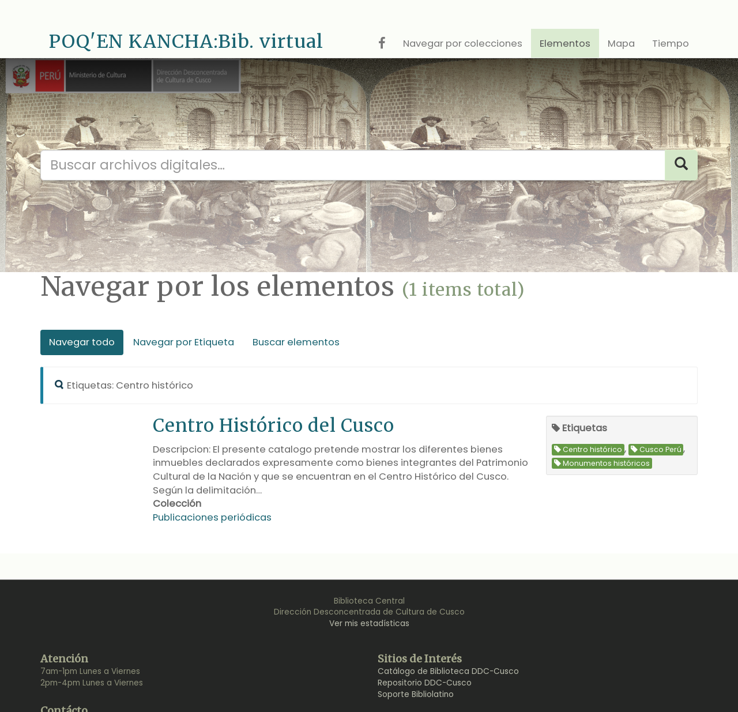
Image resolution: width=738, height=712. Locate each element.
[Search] (681, 165)
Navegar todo (82, 342)
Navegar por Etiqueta (183, 342)
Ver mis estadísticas (369, 623)
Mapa (621, 43)
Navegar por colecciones (462, 43)
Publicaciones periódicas (212, 517)
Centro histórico (588, 449)
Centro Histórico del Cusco (273, 425)
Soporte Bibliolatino (416, 694)
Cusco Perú (656, 449)
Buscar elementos (296, 342)
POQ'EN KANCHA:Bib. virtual (186, 41)
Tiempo (670, 43)
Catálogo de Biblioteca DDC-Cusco (448, 671)
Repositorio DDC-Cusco (425, 682)
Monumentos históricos (602, 463)
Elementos (565, 43)
